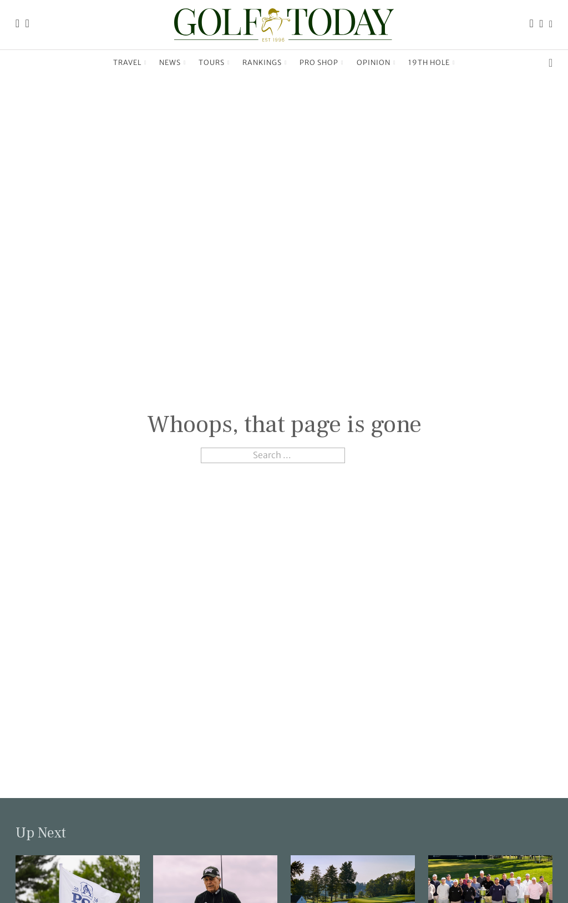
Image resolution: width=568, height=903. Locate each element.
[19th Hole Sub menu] (454, 63)
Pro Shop (319, 62)
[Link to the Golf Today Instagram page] (542, 24)
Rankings (262, 62)
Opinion (373, 62)
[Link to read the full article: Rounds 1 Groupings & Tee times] (353, 896)
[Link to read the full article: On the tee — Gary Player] (215, 896)
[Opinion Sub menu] (394, 63)
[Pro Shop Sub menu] (342, 63)
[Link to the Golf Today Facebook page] (532, 24)
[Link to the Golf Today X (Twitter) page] (550, 24)
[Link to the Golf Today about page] (27, 24)
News (170, 62)
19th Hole (429, 62)
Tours (212, 62)
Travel (127, 62)
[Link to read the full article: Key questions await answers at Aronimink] (78, 896)
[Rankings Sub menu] (286, 63)
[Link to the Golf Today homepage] (17, 24)
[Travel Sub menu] (145, 63)
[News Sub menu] (185, 63)
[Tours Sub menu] (228, 63)
